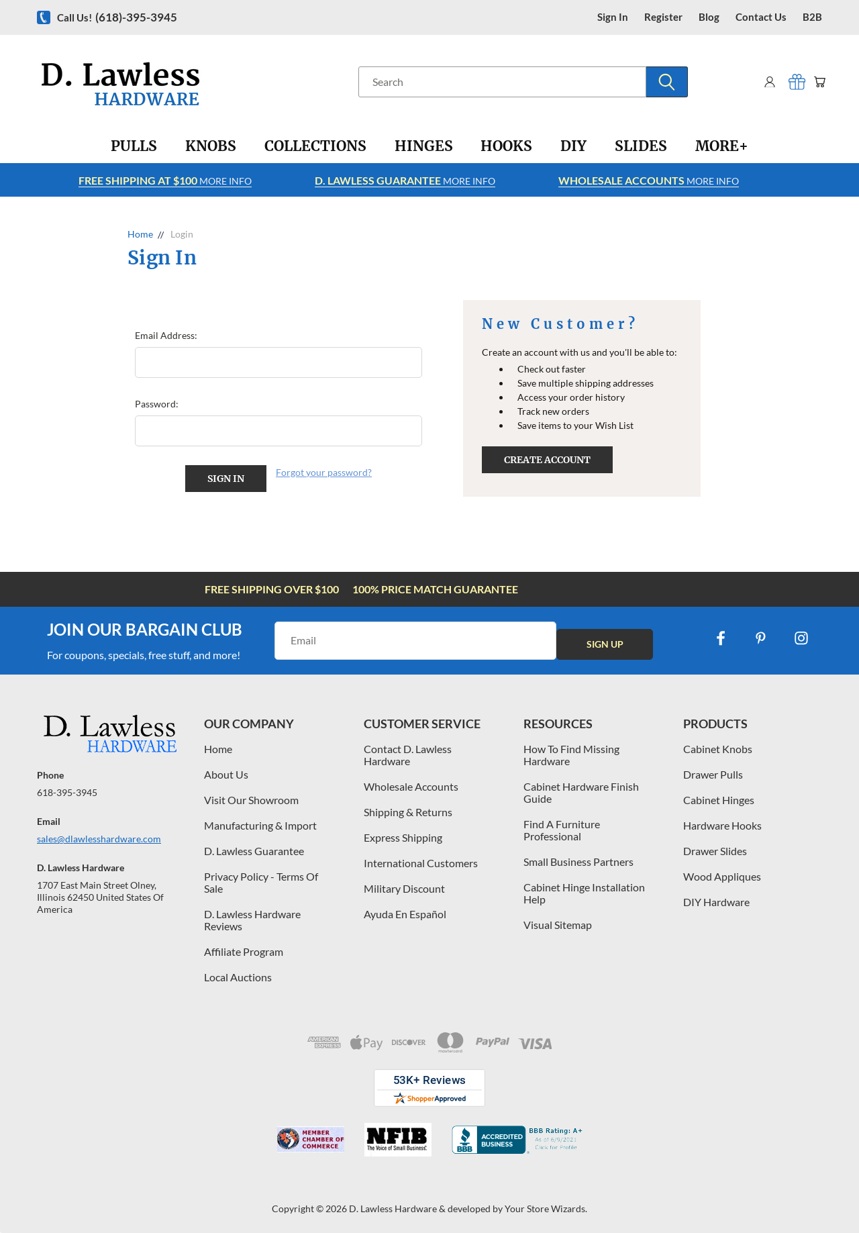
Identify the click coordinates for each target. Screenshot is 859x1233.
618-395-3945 (67, 787)
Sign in (612, 17)
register (663, 17)
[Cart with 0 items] (817, 81)
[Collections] (315, 146)
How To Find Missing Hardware (571, 750)
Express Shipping (403, 832)
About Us (226, 769)
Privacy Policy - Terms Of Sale (261, 877)
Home (218, 744)
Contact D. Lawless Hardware (408, 750)
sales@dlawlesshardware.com (99, 834)
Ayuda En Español (405, 909)
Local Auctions (238, 972)
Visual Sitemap (557, 920)
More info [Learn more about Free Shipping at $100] (165, 180)
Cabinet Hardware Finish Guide (581, 787)
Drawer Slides (715, 846)
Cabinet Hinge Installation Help (584, 888)
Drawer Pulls (713, 769)
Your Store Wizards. (546, 1204)
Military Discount (404, 883)
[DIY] (573, 146)
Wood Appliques (722, 871)
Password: (157, 403)
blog (709, 17)
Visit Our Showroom (251, 795)
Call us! (117, 17)
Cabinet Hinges (718, 795)
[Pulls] (134, 146)
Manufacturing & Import (260, 820)
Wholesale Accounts (411, 781)
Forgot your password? (324, 472)
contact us (761, 17)
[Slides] (641, 146)
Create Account (547, 460)
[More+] (721, 146)
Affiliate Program (243, 946)
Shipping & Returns (408, 807)
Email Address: (166, 335)
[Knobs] (210, 146)
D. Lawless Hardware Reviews (252, 915)
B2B (812, 17)
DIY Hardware (716, 897)
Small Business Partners (578, 856)
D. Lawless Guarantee (254, 846)
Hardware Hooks (722, 820)
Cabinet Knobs (717, 744)
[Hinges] (424, 146)
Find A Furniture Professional (561, 825)
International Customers (421, 858)
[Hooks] (506, 146)
